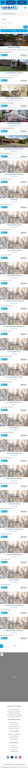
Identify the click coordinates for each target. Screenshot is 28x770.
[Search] (25, 27)
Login (3, 2)
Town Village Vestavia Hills (14, 123)
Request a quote (14, 751)
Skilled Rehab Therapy (14, 728)
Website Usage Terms (14, 738)
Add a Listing (11, 2)
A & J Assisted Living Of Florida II (14, 377)
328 (15, 646)
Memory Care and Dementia (14, 711)
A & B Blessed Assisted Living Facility (14, 301)
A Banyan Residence (14, 579)
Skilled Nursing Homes (14, 713)
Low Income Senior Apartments (14, 717)
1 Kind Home (14, 199)
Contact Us (14, 746)
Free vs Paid (14, 749)
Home (2, 14)
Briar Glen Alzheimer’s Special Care (14, 148)
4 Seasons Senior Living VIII (13, 275)
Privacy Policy (14, 740)
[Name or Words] (14, 23)
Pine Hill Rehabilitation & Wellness (14, 72)
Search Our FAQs (14, 748)
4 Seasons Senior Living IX (14, 224)
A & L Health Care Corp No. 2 (14, 402)
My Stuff (22, 2)
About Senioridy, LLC (14, 736)
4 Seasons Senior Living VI (14, 250)
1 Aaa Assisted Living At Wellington (14, 174)
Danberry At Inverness (14, 47)
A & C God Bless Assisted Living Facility (14, 326)
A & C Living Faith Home (14, 351)
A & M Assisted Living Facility (14, 453)
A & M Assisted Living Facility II (14, 478)
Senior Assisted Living (14, 709)
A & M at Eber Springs (14, 503)
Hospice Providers (14, 724)
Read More (23, 55)
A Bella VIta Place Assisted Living (14, 630)
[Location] (11, 27)
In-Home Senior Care (14, 723)
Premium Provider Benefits (14, 734)
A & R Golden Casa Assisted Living (14, 529)
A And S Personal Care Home (14, 554)
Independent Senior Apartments (14, 715)
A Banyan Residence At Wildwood (14, 605)
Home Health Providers (14, 726)
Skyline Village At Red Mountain (14, 98)
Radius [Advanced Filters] (14, 31)
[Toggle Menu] (25, 8)
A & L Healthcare (14, 427)
